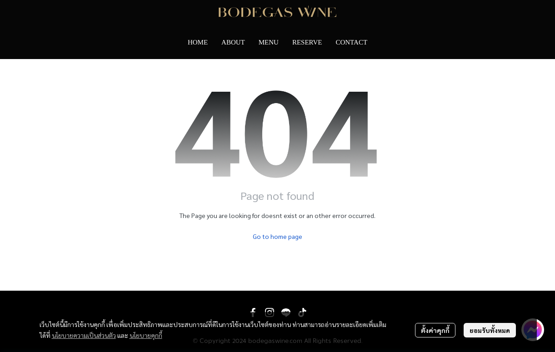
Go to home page (277, 236)
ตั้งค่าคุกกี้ (435, 330)
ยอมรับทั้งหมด (490, 330)
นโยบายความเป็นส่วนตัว (84, 335)
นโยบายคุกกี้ (146, 335)
